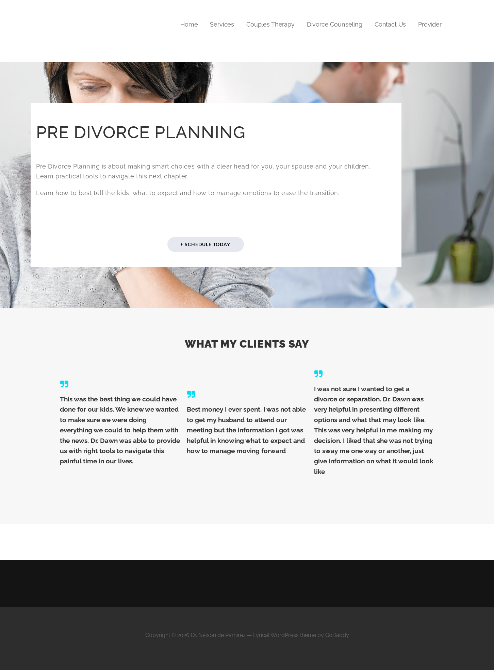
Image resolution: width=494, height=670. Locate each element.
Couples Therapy (270, 24)
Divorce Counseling (334, 24)
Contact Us (390, 24)
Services (222, 24)
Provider (430, 24)
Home (189, 24)
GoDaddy (337, 635)
